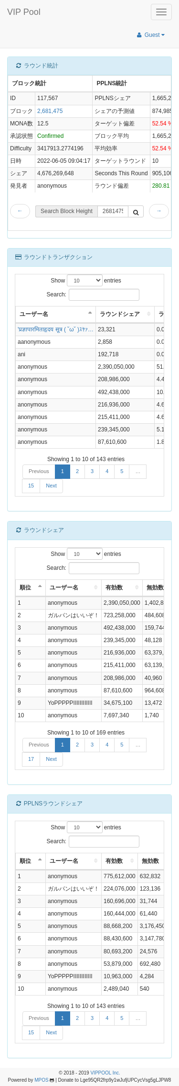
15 (31, 485)
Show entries (86, 280)
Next (51, 485)
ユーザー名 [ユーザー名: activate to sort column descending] (34, 314)
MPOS (41, 1080)
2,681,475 (50, 111)
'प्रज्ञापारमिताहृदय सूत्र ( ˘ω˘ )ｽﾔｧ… (56, 329)
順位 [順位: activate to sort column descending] (25, 587)
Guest (150, 35)
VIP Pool (24, 12)
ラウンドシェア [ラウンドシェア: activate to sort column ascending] (120, 314)
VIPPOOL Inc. (105, 1072)
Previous (39, 471)
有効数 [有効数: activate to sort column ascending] (114, 587)
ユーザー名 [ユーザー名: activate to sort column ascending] (64, 587)
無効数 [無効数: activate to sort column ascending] (155, 587)
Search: (93, 295)
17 (31, 759)
